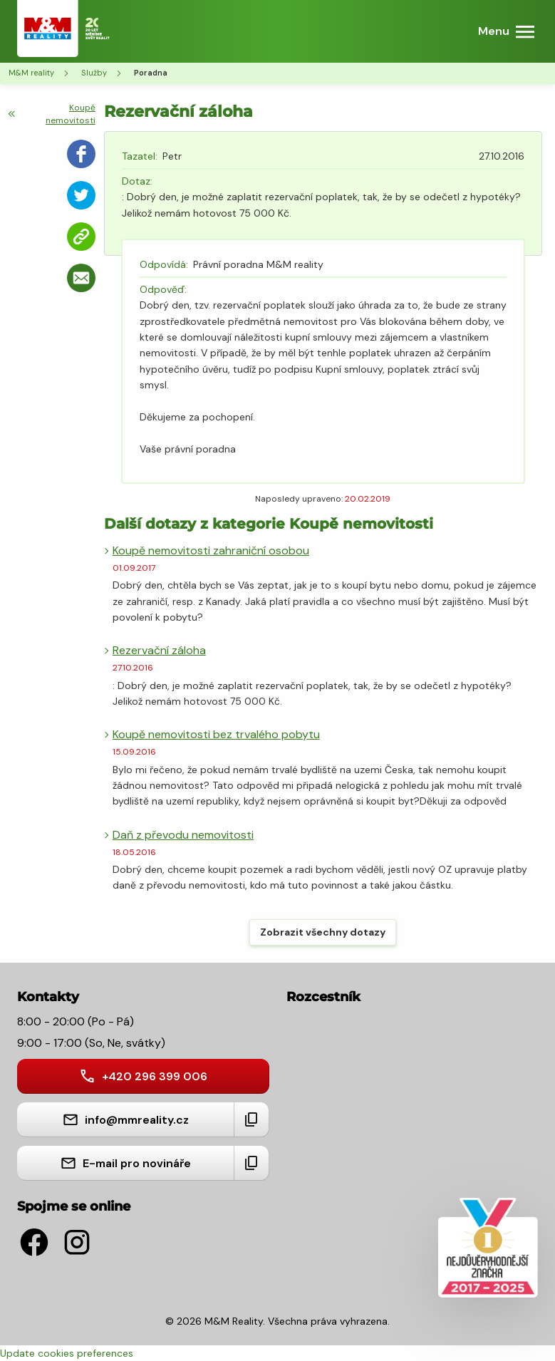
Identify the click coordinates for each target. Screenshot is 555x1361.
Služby (94, 73)
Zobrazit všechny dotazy (322, 932)
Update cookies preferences (66, 1353)
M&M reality (31, 73)
